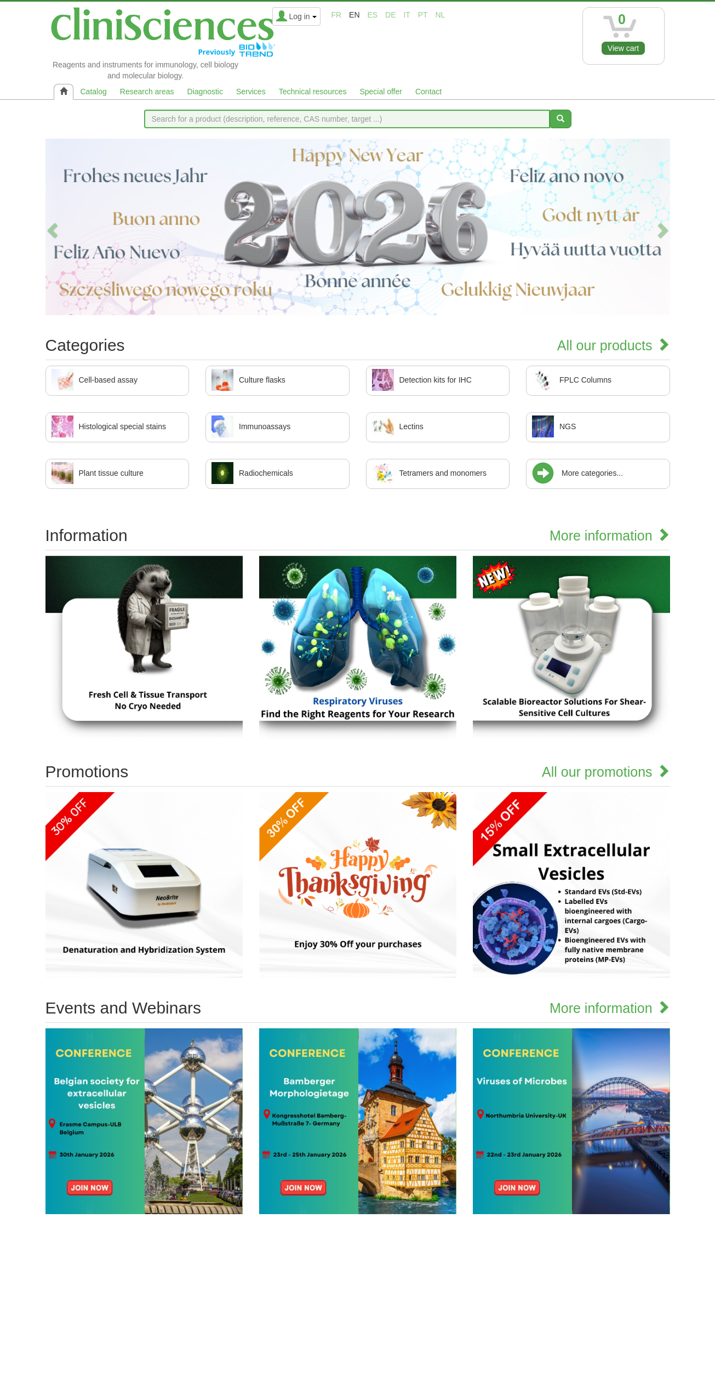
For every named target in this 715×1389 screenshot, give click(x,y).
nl (440, 14)
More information (610, 535)
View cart (623, 48)
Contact (428, 91)
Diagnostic (205, 91)
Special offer (380, 91)
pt (423, 14)
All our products (613, 345)
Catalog (94, 91)
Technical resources (313, 91)
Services (251, 91)
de (390, 14)
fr (336, 14)
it (406, 14)
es (372, 14)
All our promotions (606, 771)
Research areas (147, 91)
